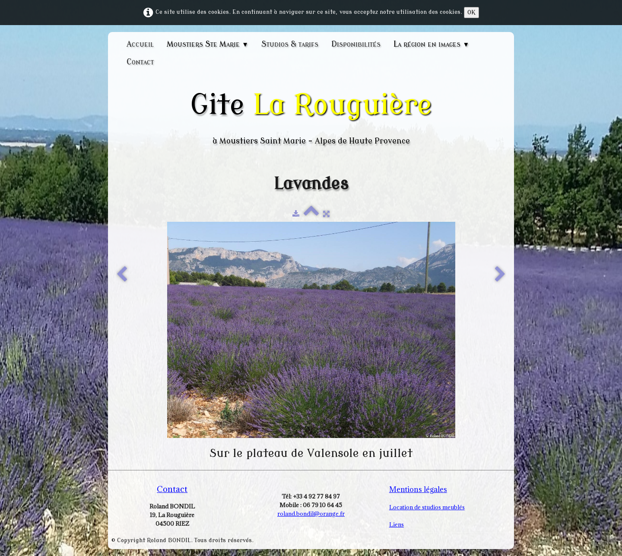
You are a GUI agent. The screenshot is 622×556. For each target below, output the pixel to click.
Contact (140, 62)
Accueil (140, 44)
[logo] (311, 117)
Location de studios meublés (427, 507)
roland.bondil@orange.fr (311, 514)
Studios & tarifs (289, 44)
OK (471, 12)
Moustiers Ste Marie (207, 44)
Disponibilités (356, 44)
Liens (396, 524)
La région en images (431, 44)
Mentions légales (418, 489)
